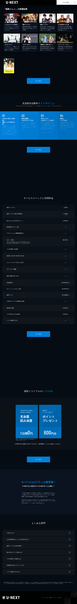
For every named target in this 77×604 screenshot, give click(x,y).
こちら (24, 243)
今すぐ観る (66, 2)
